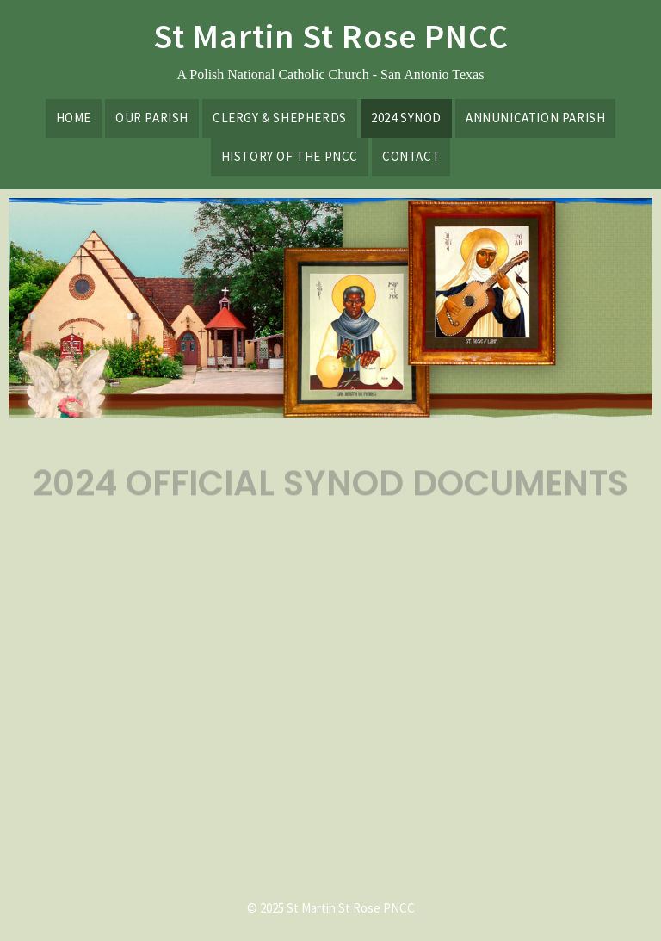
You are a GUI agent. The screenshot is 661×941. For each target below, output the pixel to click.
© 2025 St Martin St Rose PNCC (331, 908)
